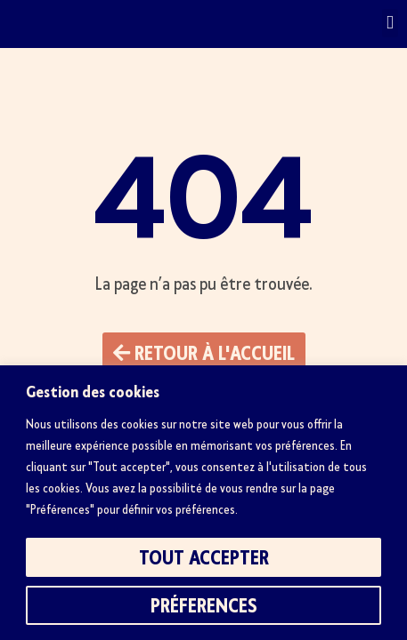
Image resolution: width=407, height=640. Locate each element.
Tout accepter (204, 557)
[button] (390, 23)
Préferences (204, 605)
